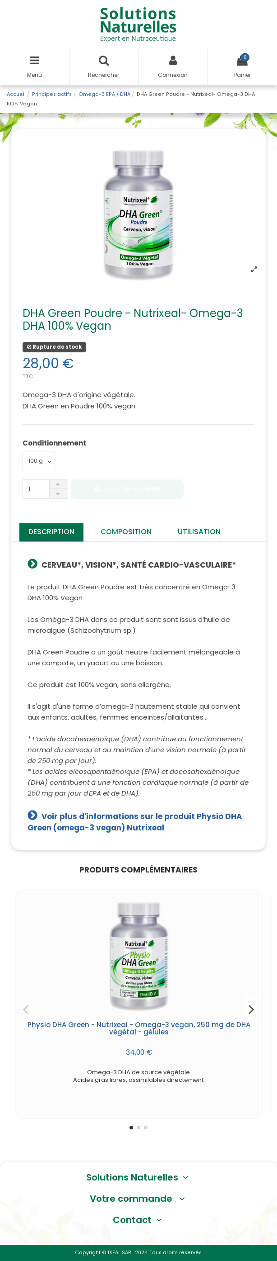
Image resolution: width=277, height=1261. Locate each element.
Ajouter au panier (127, 489)
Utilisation (199, 531)
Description (51, 531)
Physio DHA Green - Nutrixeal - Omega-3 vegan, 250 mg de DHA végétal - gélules (139, 1028)
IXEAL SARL (121, 1252)
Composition (126, 531)
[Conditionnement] (39, 461)
